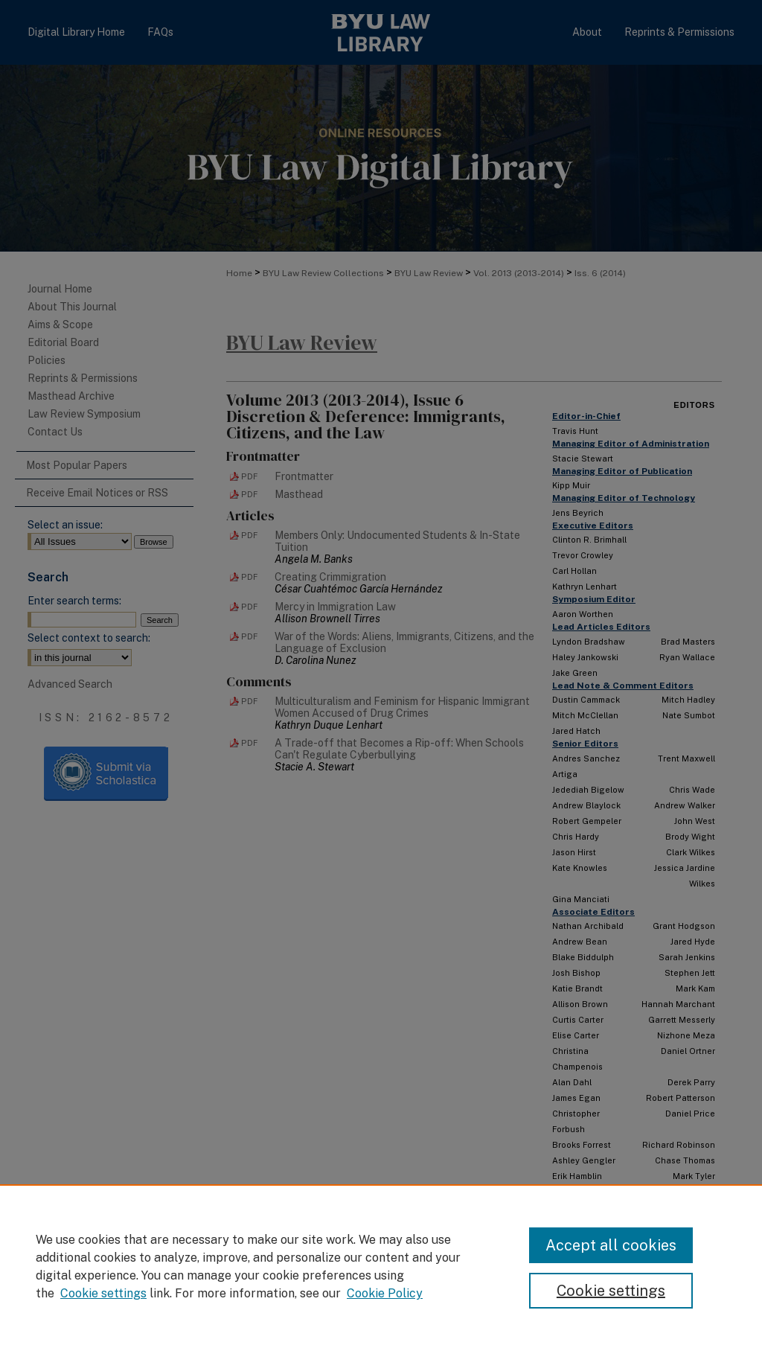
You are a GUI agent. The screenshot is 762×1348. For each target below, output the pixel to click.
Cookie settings (103, 1293)
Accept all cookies (610, 1245)
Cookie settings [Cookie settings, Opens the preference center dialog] (611, 1291)
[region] (381, 1266)
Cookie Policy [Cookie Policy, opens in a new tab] (385, 1293)
